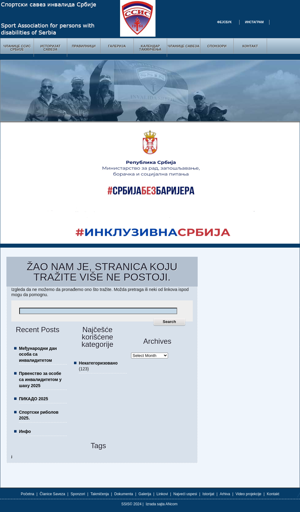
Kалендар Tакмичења (150, 47)
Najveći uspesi (185, 494)
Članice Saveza (52, 494)
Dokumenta (123, 494)
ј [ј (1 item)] (11, 456)
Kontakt (273, 494)
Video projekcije (249, 494)
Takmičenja (99, 494)
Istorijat (208, 494)
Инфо (25, 431)
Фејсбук (224, 22)
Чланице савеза (183, 46)
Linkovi (162, 494)
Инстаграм (254, 22)
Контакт (250, 46)
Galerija (144, 494)
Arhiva (225, 494)
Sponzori (78, 494)
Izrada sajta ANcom (161, 504)
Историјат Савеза (50, 47)
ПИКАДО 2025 (33, 398)
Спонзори (217, 46)
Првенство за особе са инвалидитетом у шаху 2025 (40, 379)
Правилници (84, 46)
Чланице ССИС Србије (17, 47)
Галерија (117, 46)
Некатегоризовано (98, 363)
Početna (27, 494)
